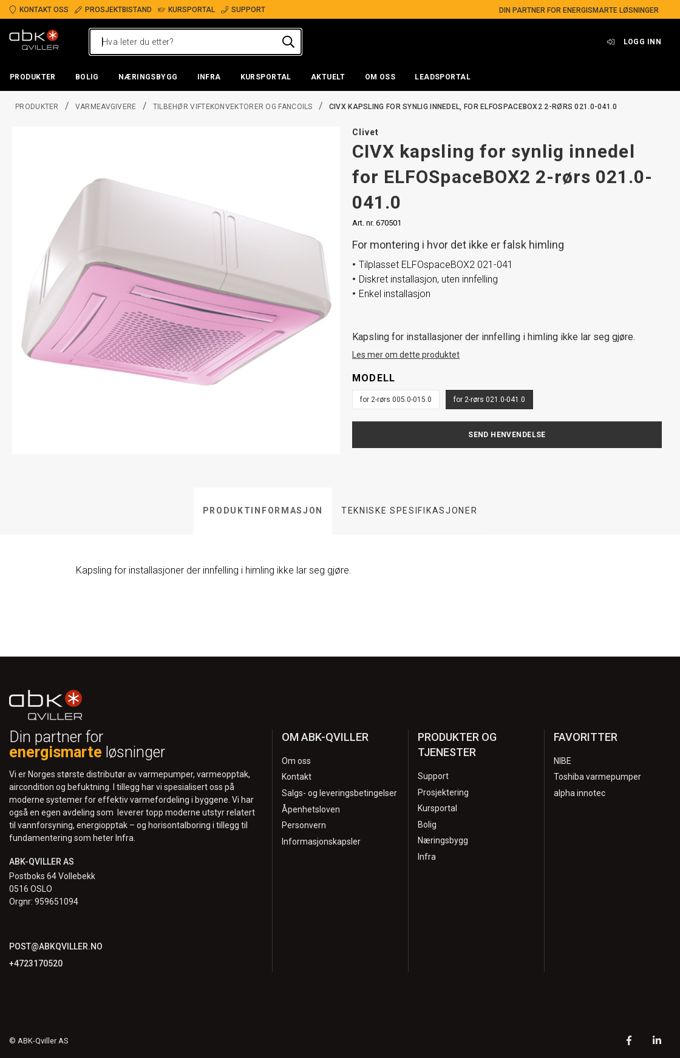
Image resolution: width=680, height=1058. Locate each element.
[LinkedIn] (657, 1042)
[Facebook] (629, 1042)
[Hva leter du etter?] (195, 41)
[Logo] (34, 42)
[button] (33, 77)
